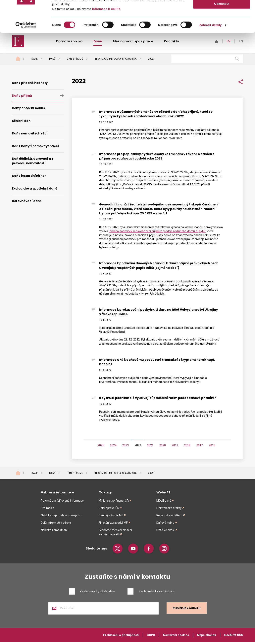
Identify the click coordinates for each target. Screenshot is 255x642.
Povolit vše (222, 10)
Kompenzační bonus (28, 108)
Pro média (47, 508)
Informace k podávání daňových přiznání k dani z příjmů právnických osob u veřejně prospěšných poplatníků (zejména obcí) (159, 265)
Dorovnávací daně (26, 201)
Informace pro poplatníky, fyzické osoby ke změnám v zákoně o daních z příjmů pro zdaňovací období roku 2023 (156, 156)
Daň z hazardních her (29, 176)
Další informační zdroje (56, 522)
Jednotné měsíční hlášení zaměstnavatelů (115, 532)
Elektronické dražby (168, 508)
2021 (150, 445)
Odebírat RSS (233, 635)
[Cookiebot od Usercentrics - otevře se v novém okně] (25, 54)
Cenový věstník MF (111, 515)
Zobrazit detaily (210, 54)
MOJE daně (163, 500)
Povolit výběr (221, 21)
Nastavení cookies (176, 635)
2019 (175, 445)
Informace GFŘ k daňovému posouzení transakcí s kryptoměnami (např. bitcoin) (157, 362)
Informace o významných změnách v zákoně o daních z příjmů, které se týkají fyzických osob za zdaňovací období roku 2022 (156, 114)
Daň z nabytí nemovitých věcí (35, 146)
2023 (125, 445)
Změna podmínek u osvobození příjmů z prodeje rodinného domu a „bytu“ (157, 231)
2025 (101, 445)
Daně (34, 473)
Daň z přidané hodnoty (30, 83)
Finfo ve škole (165, 530)
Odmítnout (221, 33)
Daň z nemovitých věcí (30, 133)
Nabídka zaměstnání (54, 530)
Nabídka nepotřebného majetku (61, 515)
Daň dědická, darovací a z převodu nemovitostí (32, 161)
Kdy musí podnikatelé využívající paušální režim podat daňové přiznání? (157, 398)
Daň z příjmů (22, 95)
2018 (187, 445)
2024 (113, 445)
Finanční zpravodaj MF (113, 522)
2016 (212, 445)
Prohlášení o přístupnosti (121, 635)
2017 (199, 445)
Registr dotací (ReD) (169, 515)
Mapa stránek (206, 635)
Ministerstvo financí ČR (114, 500)
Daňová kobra (165, 522)
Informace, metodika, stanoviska (115, 473)
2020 (162, 445)
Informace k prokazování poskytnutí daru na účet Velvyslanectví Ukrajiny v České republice (158, 311)
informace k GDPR (105, 38)
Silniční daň (21, 121)
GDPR (151, 635)
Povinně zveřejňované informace (62, 500)
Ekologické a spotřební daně (34, 188)
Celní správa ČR (109, 508)
